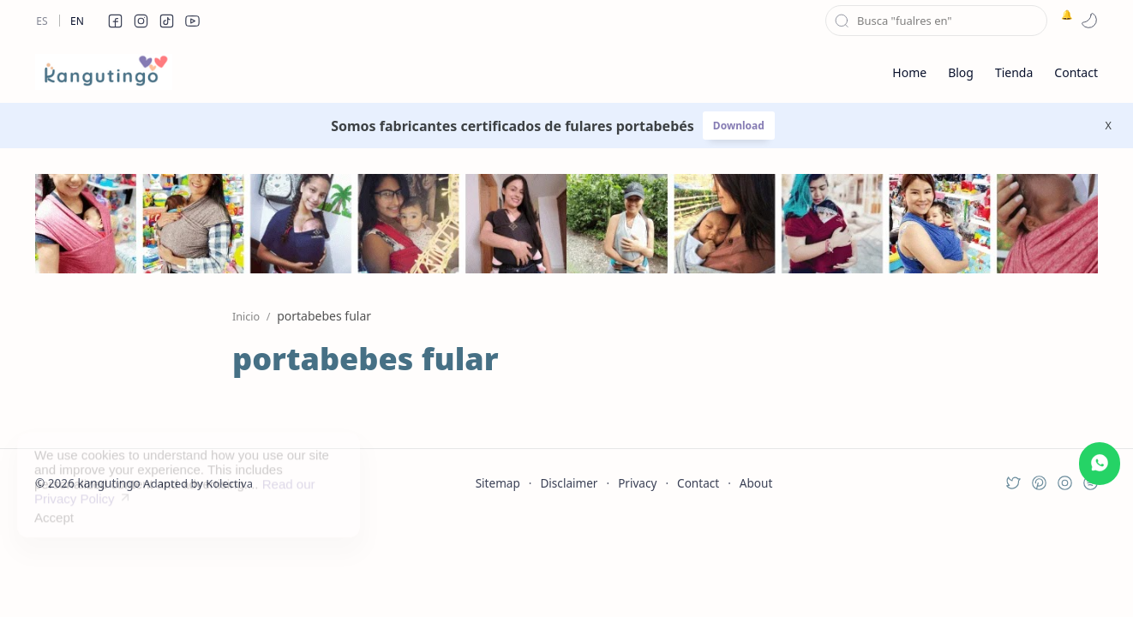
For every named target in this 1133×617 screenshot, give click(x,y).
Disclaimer (568, 483)
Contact (698, 483)
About (756, 483)
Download (738, 125)
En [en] (77, 21)
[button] (115, 20)
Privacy (637, 483)
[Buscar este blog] (936, 20)
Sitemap (498, 483)
